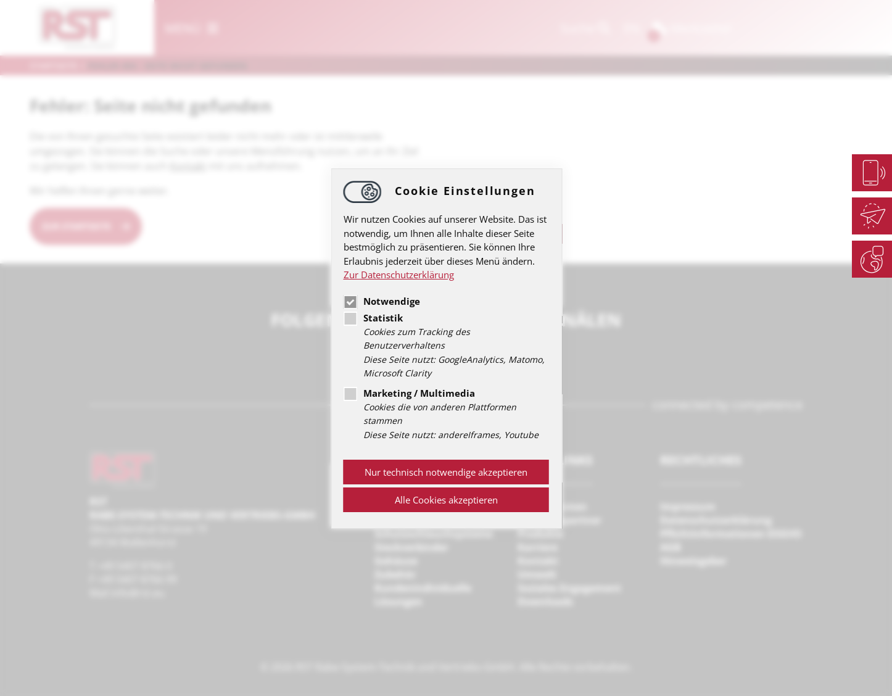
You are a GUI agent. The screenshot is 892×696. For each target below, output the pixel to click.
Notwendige (382, 301)
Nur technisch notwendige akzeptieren (446, 472)
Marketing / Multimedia (409, 393)
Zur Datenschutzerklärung (399, 274)
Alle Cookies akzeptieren (446, 500)
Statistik (373, 318)
